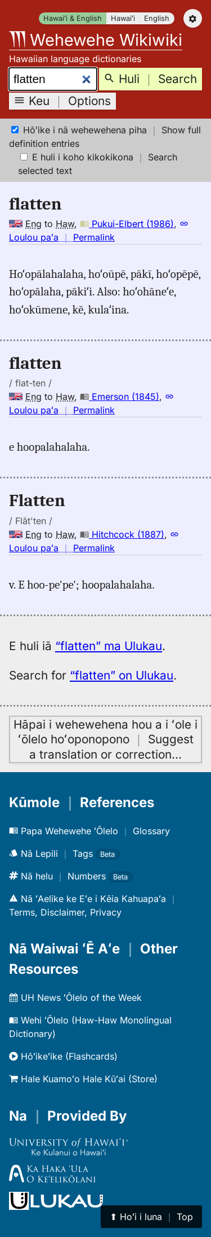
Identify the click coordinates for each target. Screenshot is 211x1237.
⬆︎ (151, 1216)
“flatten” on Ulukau (121, 675)
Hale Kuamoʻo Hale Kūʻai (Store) (83, 1078)
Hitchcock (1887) (122, 534)
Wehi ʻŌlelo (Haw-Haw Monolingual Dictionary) (90, 1026)
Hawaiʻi (123, 18)
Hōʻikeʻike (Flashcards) (63, 1056)
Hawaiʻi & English (72, 18)
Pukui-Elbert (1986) (127, 223)
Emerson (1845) (119, 396)
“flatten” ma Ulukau (108, 646)
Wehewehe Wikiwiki (95, 40)
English (156, 18)
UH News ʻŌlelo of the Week (75, 997)
